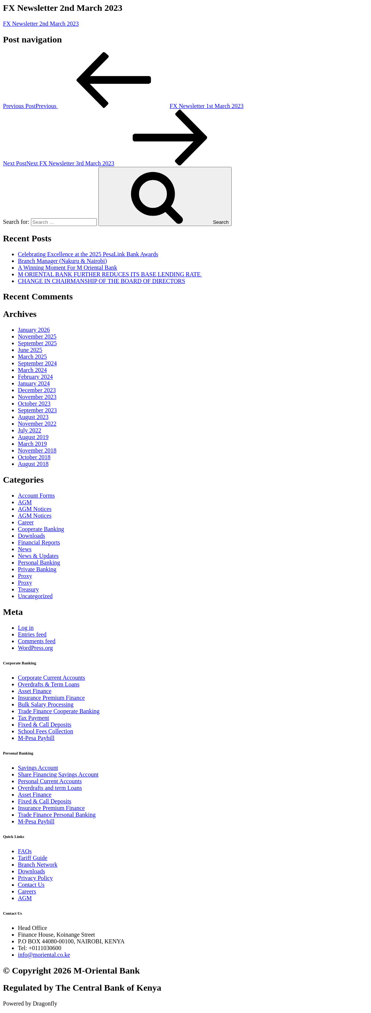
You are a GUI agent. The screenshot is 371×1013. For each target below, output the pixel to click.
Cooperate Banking (41, 529)
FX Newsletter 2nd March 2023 (41, 23)
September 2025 (37, 343)
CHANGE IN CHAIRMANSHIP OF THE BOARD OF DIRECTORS (101, 281)
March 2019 (32, 444)
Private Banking (37, 569)
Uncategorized (35, 596)
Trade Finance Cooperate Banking (58, 711)
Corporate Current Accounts (51, 677)
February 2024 (35, 377)
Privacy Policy (35, 878)
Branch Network (37, 864)
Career (26, 522)
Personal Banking (39, 562)
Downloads (31, 536)
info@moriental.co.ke (44, 955)
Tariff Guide (32, 858)
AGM (25, 502)
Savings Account (38, 768)
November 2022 (37, 423)
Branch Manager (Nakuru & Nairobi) (62, 261)
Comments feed (37, 641)
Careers (27, 891)
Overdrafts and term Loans (50, 788)
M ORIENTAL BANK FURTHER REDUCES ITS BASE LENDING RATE (110, 274)
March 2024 (32, 370)
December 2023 (37, 390)
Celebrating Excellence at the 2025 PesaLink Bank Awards (88, 254)
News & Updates (38, 556)
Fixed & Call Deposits (45, 724)
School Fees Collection (45, 731)
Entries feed (32, 634)
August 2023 (33, 417)
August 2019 (33, 437)
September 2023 (37, 410)
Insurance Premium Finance (51, 698)
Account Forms (36, 495)
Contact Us (31, 885)
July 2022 (29, 430)
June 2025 (30, 350)
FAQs (25, 851)
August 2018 (33, 464)
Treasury (28, 589)
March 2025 (32, 356)
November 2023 (37, 397)
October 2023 (34, 403)
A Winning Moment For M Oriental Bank (67, 267)
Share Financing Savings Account (58, 774)
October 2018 (34, 457)
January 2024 (34, 383)
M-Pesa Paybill (36, 738)
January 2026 (34, 330)
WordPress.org (35, 648)
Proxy (25, 576)
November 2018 (37, 450)
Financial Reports (39, 542)
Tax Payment (33, 718)
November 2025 (37, 336)
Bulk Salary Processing (45, 704)
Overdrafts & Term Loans (48, 684)
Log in (26, 628)
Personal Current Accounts (50, 781)
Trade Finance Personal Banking (57, 815)
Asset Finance (34, 691)
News (24, 549)
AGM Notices (34, 509)
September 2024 (37, 363)
